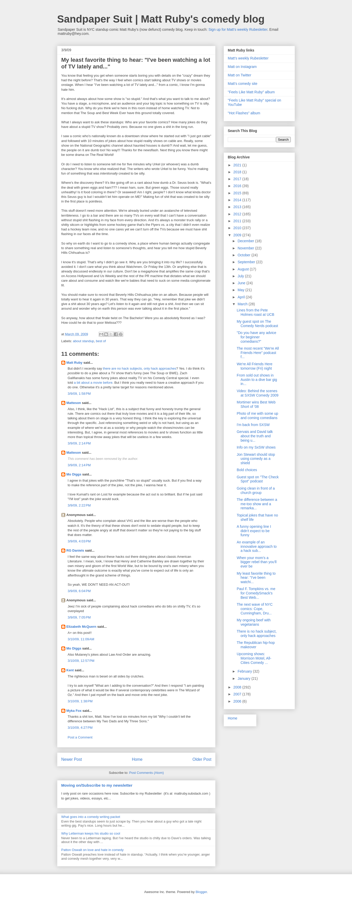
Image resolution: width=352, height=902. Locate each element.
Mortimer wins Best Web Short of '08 (256, 404)
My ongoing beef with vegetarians (254, 622)
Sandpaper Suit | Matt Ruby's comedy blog (161, 19)
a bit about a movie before (93, 382)
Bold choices (247, 470)
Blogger (201, 892)
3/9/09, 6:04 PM (79, 591)
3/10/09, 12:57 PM (81, 661)
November (246, 248)
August (243, 269)
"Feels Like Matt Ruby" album (251, 92)
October (244, 255)
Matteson (73, 403)
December (246, 241)
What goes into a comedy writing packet (90, 817)
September (246, 262)
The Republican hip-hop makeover (256, 645)
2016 (237, 186)
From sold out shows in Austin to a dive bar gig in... (257, 379)
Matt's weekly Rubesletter (248, 58)
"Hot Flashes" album (244, 113)
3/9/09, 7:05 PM (79, 617)
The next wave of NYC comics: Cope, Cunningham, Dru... (255, 608)
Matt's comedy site (242, 84)
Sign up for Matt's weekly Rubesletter (238, 29)
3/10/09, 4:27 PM (80, 727)
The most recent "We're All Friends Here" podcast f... (258, 352)
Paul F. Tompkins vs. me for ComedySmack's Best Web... (256, 593)
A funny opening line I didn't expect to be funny (254, 530)
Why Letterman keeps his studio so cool (90, 833)
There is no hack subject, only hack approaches (257, 633)
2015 (237, 193)
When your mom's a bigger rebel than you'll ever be (256, 562)
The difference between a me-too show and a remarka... (257, 504)
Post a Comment (80, 737)
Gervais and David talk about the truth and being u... (255, 436)
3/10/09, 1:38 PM (80, 701)
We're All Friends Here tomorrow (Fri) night (254, 366)
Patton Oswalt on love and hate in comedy (92, 850)
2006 (237, 701)
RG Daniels (75, 550)
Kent (70, 670)
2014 (237, 200)
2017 (237, 179)
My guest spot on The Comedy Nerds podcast (257, 323)
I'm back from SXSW (253, 425)
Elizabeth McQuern (81, 627)
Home (137, 759)
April (241, 297)
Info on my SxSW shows (256, 447)
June (241, 283)
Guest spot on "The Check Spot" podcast (258, 479)
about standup (83, 341)
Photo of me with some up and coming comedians (257, 415)
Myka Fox (73, 711)
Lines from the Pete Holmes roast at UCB (255, 312)
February (245, 671)
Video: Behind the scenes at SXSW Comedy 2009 (257, 393)
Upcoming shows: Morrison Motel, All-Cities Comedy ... (254, 658)
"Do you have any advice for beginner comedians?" (256, 337)
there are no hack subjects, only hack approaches (139, 368)
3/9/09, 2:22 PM (79, 505)
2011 (237, 221)
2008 (237, 687)
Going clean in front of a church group (256, 490)
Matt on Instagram (242, 67)
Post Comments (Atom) (146, 773)
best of (101, 341)
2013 (237, 207)
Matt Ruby (74, 362)
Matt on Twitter (239, 75)
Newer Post (71, 759)
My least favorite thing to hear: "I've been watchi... (256, 577)
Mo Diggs (73, 474)
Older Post (201, 759)
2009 (237, 235)
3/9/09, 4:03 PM (79, 541)
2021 (237, 165)
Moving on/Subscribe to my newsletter (96, 785)
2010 (237, 228)
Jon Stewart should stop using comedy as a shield (256, 458)
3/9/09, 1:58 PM (79, 394)
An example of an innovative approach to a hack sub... (257, 546)
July (241, 276)
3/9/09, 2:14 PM (79, 443)
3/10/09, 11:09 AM (81, 639)
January (244, 678)
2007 (237, 694)
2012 (237, 214)
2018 (237, 172)
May (241, 290)
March (243, 304)
